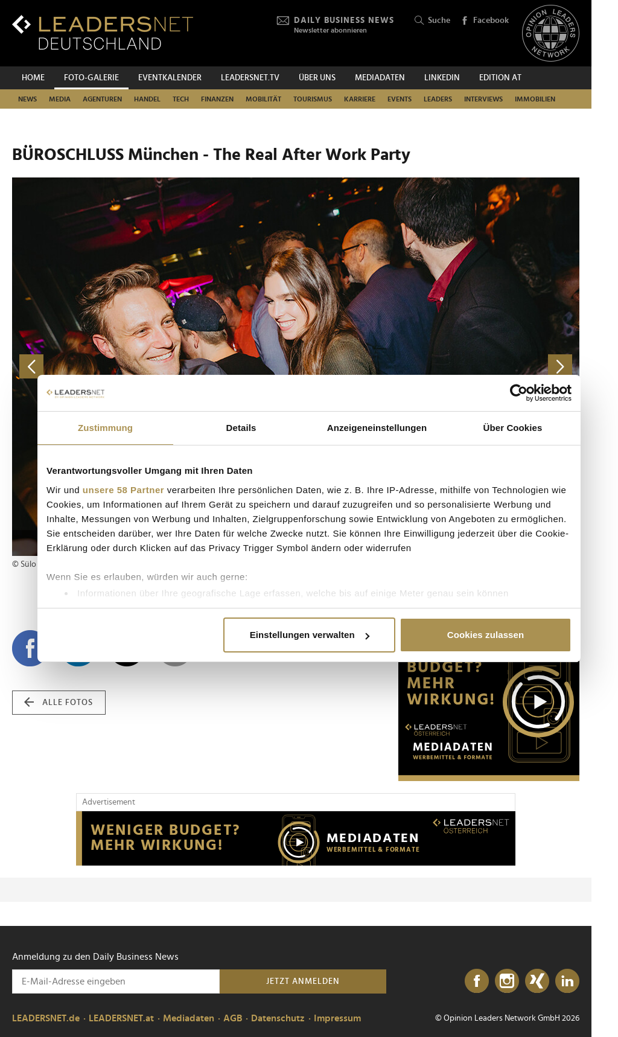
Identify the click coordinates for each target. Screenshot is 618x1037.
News (27, 99)
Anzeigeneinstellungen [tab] (377, 428)
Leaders (438, 99)
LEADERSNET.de (46, 1018)
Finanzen (217, 99)
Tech (181, 99)
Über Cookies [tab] (513, 428)
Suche (432, 21)
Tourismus (312, 99)
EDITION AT (500, 78)
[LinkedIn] (567, 981)
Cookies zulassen (485, 635)
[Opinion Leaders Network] (550, 33)
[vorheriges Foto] (154, 366)
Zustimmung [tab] (105, 428)
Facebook (484, 21)
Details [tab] (241, 428)
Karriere (359, 99)
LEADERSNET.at (121, 1018)
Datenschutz (278, 1018)
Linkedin (442, 78)
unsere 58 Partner (123, 490)
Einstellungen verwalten (309, 635)
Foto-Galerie (91, 78)
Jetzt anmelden (303, 981)
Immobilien (535, 99)
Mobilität (263, 99)
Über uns (317, 78)
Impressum (337, 1018)
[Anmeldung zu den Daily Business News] (116, 981)
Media (60, 99)
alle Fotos (58, 702)
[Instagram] (507, 981)
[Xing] (537, 981)
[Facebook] (477, 981)
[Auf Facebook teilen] (30, 648)
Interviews (483, 99)
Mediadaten (380, 78)
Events (399, 99)
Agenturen (102, 99)
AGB (232, 1018)
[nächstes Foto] (437, 366)
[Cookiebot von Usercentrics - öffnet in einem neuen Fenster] (519, 393)
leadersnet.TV (250, 78)
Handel (147, 99)
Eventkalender (170, 78)
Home (33, 78)
